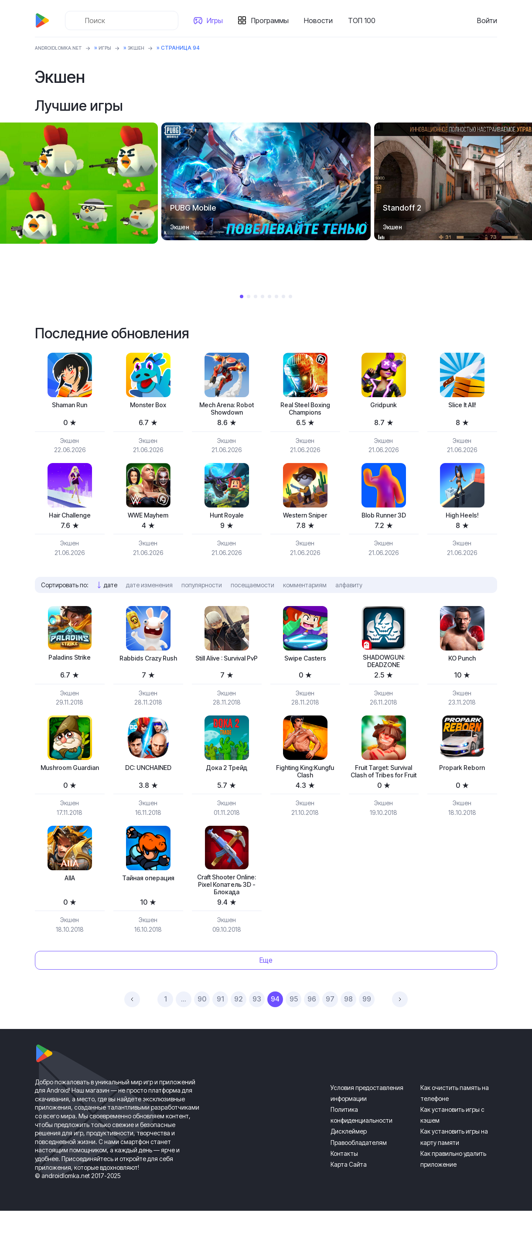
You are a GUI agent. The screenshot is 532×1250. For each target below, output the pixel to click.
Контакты (344, 1192)
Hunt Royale (226, 520)
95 (294, 1038)
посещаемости (252, 590)
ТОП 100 (365, 20)
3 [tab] (255, 296)
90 (202, 1038)
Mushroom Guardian (70, 783)
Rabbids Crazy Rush (148, 670)
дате (110, 590)
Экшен (148, 47)
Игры (218, 20)
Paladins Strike (70, 664)
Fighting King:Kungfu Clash (305, 783)
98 (348, 1038)
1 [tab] (241, 296)
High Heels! (462, 520)
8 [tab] (290, 296)
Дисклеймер (349, 1171)
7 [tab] (283, 296)
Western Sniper (305, 520)
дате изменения (149, 590)
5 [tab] (269, 296)
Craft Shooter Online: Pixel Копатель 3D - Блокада (226, 916)
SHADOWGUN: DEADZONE (383, 669)
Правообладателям (359, 1181)
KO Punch (462, 665)
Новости (321, 20)
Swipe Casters (305, 665)
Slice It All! (462, 405)
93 (256, 1038)
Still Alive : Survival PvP (226, 670)
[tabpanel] (266, 181)
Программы (273, 20)
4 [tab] (262, 296)
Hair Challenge (69, 520)
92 (238, 1038)
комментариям (305, 590)
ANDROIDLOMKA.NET (63, 47)
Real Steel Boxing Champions (305, 410)
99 (366, 1038)
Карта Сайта (349, 1203)
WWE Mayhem (148, 520)
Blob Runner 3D (383, 520)
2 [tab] (248, 296)
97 (330, 1038)
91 (220, 1038)
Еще (266, 999)
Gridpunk (383, 405)
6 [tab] (276, 296)
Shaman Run (70, 405)
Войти (487, 20)
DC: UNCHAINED (148, 778)
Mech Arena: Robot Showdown (226, 410)
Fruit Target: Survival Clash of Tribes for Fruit (383, 788)
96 (311, 1038)
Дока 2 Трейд (227, 778)
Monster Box (148, 405)
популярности (201, 590)
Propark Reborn (462, 778)
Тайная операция (148, 902)
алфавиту (348, 590)
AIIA (69, 902)
